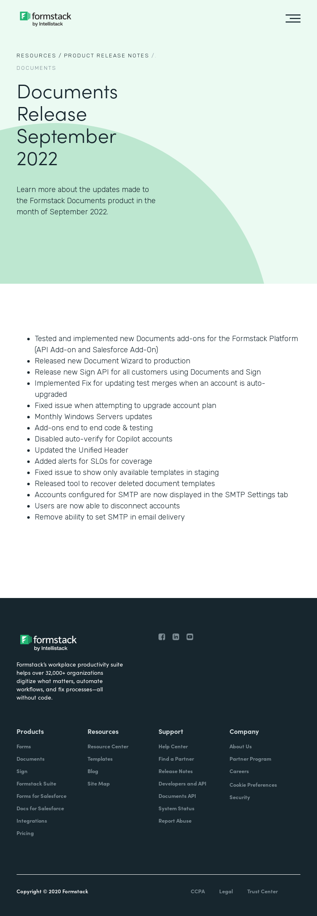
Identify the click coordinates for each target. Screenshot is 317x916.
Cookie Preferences (253, 784)
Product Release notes (106, 55)
